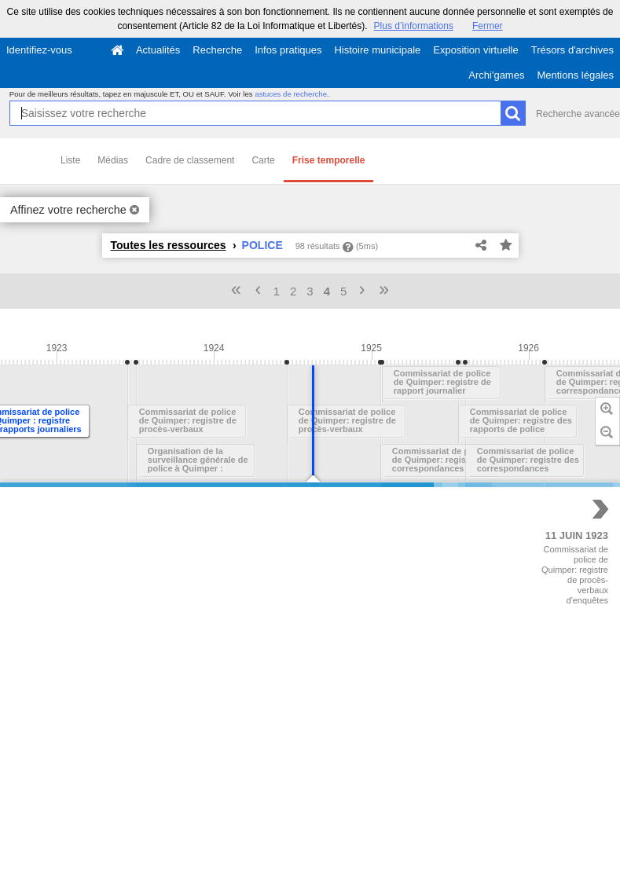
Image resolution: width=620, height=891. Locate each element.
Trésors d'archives (572, 50)
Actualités (158, 50)
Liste (70, 160)
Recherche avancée (578, 113)
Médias (112, 160)
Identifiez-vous (39, 50)
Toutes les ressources (168, 245)
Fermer (487, 25)
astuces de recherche (291, 94)
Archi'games (496, 75)
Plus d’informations (413, 25)
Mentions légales (575, 75)
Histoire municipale (377, 50)
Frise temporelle (328, 160)
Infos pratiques (288, 50)
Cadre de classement (189, 160)
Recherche (217, 50)
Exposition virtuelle (475, 50)
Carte (262, 160)
